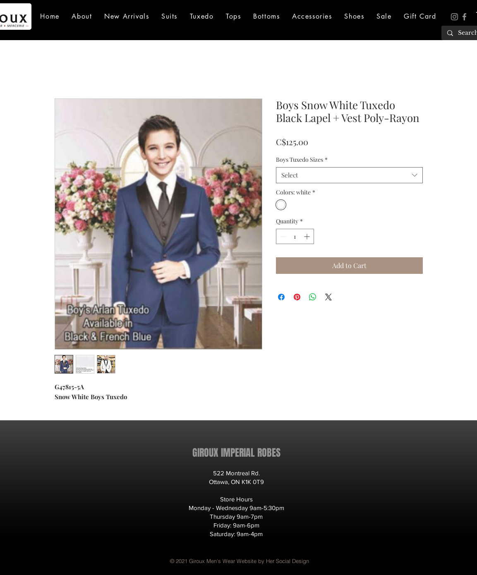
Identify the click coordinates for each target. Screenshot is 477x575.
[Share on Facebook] (281, 297)
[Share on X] (328, 297)
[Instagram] (454, 17)
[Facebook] (464, 17)
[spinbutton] (295, 236)
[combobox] (349, 175)
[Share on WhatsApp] (313, 297)
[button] (82, 16)
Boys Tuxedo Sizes (302, 159)
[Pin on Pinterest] (297, 297)
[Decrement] (282, 236)
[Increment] (307, 236)
